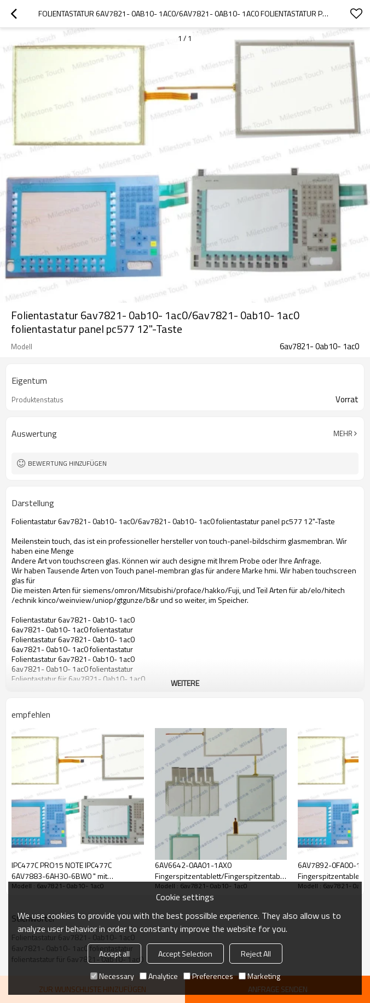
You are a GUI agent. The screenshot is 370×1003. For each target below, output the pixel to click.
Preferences (208, 976)
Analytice (159, 976)
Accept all (114, 953)
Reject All (256, 953)
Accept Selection (185, 953)
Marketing (259, 976)
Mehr (342, 433)
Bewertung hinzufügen (67, 463)
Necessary (112, 976)
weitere (185, 683)
